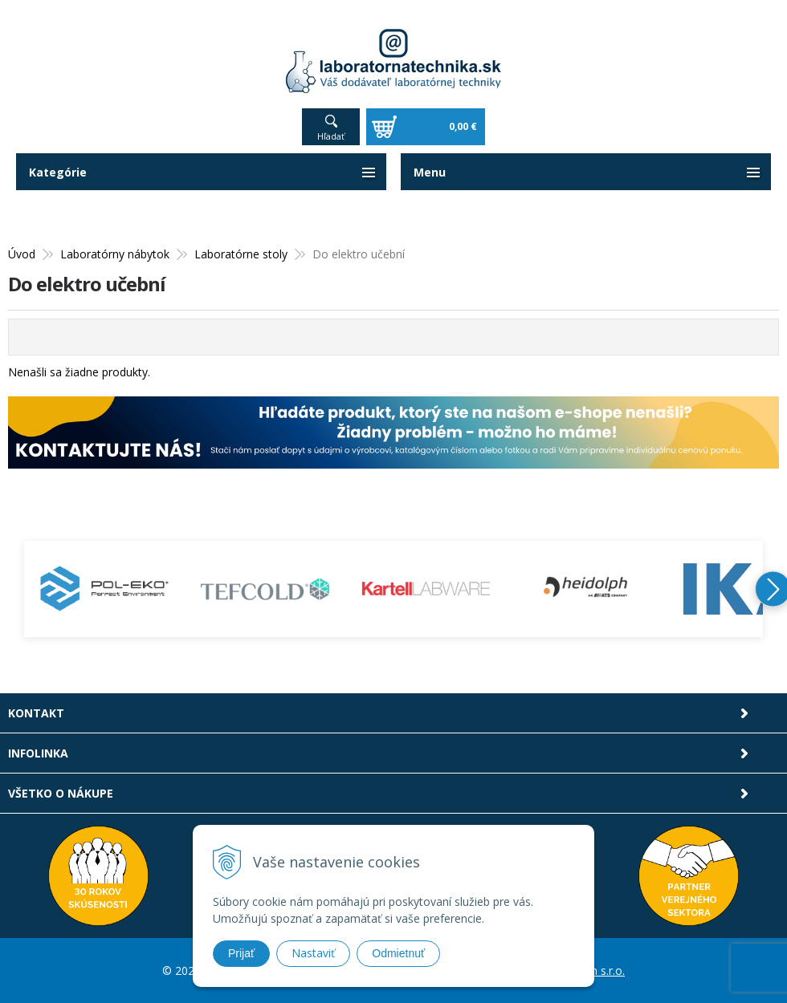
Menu (430, 172)
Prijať (241, 953)
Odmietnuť (398, 953)
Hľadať (331, 136)
